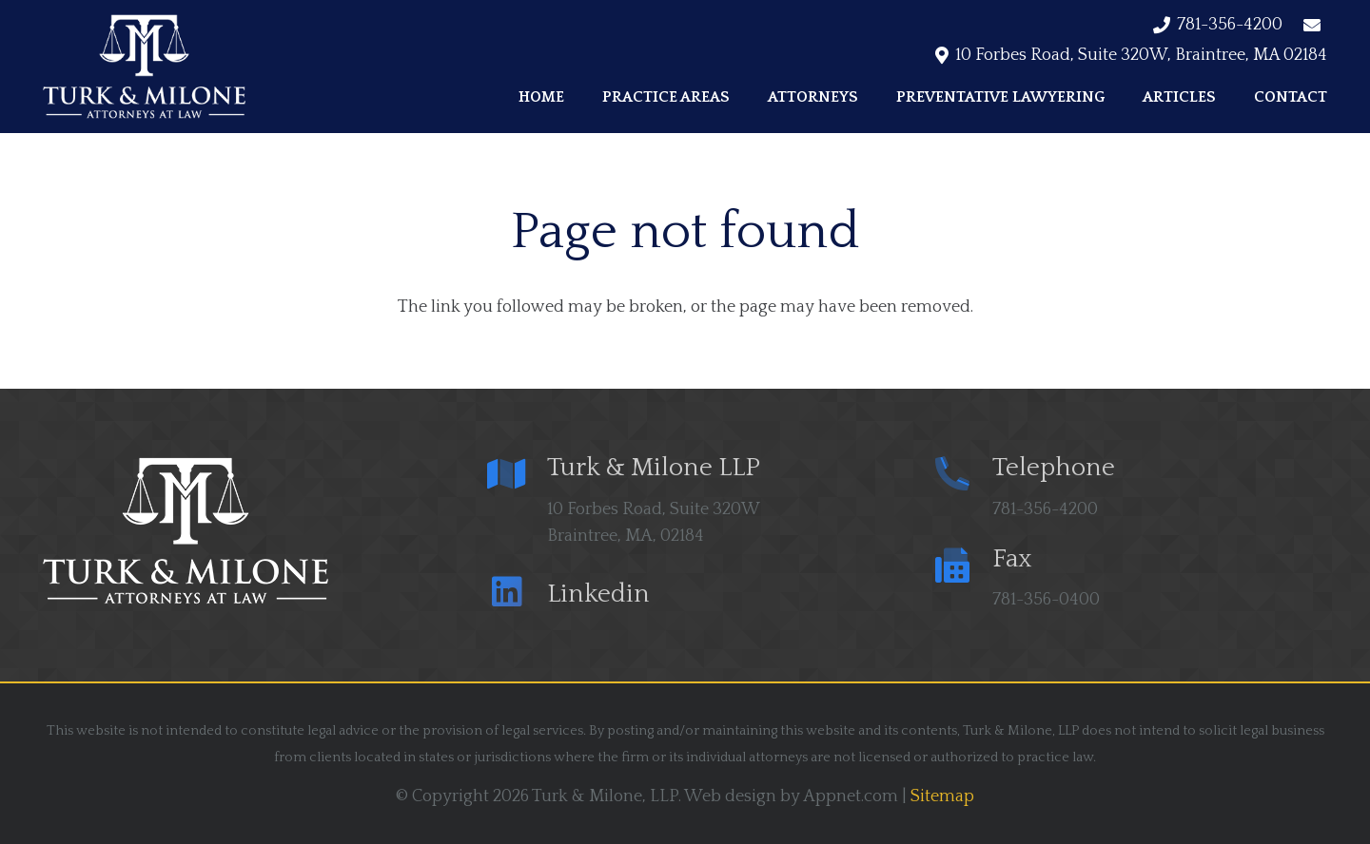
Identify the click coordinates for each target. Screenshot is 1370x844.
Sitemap (942, 796)
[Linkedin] (517, 594)
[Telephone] (962, 476)
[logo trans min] (144, 66)
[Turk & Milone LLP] (517, 476)
